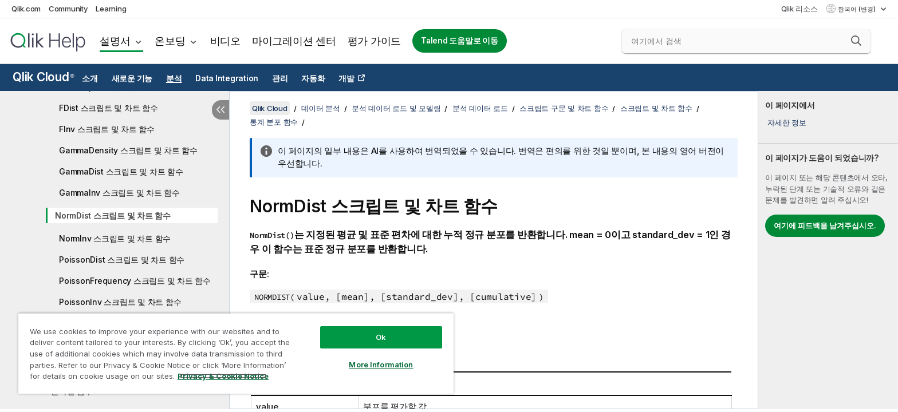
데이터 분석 (320, 108)
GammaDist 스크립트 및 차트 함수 (121, 171)
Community (68, 8)
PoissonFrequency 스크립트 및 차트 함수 (135, 281)
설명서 (115, 41)
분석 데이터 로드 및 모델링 (396, 108)
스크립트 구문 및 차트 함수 (563, 108)
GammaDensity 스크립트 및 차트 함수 (128, 150)
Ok (381, 337)
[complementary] (828, 250)
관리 (280, 78)
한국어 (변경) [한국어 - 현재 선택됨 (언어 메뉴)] (857, 9)
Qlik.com (26, 8)
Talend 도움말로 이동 (459, 40)
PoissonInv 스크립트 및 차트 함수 (120, 302)
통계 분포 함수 (274, 121)
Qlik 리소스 (799, 8)
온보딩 (170, 41)
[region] (236, 353)
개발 (346, 78)
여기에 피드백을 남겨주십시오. (825, 225)
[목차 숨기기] (220, 110)
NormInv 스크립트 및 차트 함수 (115, 238)
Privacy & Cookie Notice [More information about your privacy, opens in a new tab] (223, 376)
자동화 (313, 78)
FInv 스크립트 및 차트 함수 (107, 129)
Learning (111, 8)
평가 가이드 (374, 41)
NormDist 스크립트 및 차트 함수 (113, 215)
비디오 (225, 41)
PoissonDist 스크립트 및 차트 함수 (121, 259)
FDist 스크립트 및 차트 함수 (108, 108)
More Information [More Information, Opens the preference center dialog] (381, 364)
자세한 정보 (786, 122)
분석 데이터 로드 (480, 108)
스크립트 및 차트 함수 (656, 108)
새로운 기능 (132, 78)
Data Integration (226, 78)
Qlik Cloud (43, 77)
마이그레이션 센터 (294, 41)
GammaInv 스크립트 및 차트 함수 (119, 192)
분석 (174, 78)
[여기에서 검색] (746, 41)
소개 (90, 78)
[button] (856, 40)
